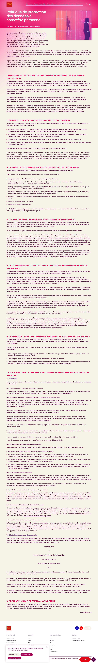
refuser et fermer (26, 654)
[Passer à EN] (90, 4)
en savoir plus (13, 654)
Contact (85, 659)
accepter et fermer (14, 658)
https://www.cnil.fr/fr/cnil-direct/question (37, 516)
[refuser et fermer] (46, 647)
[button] (49, 4)
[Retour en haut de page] (93, 659)
